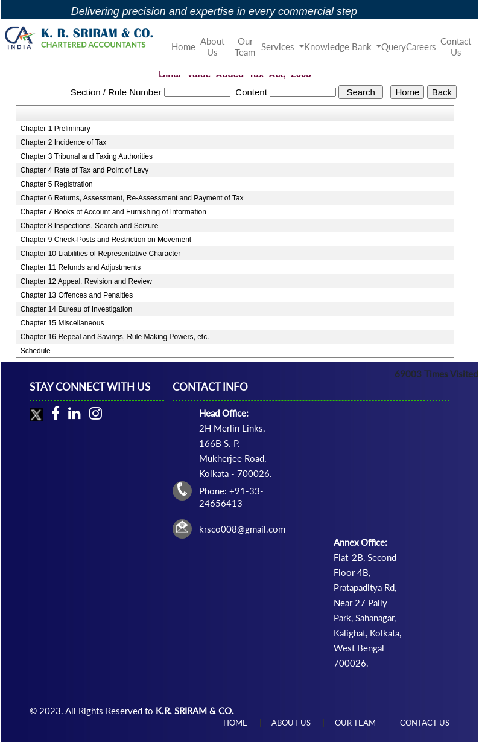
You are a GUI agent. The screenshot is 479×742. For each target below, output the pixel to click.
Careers (421, 46)
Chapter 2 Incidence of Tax (64, 142)
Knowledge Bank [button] (339, 46)
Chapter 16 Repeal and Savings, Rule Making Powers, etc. (115, 337)
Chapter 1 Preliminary (55, 128)
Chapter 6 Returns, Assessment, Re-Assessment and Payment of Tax (132, 198)
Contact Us (455, 46)
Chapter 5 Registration (57, 184)
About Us (212, 46)
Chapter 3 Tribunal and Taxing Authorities (87, 156)
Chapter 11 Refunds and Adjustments (81, 267)
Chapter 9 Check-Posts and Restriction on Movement (106, 239)
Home (183, 46)
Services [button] (279, 46)
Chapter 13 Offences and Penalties (77, 295)
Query (393, 46)
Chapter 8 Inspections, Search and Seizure (90, 226)
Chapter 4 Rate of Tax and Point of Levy (85, 170)
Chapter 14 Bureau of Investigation (76, 309)
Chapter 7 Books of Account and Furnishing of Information (113, 212)
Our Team (245, 46)
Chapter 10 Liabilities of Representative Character (100, 253)
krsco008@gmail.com (242, 528)
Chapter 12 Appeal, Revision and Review (86, 281)
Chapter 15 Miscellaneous (62, 323)
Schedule (36, 351)
